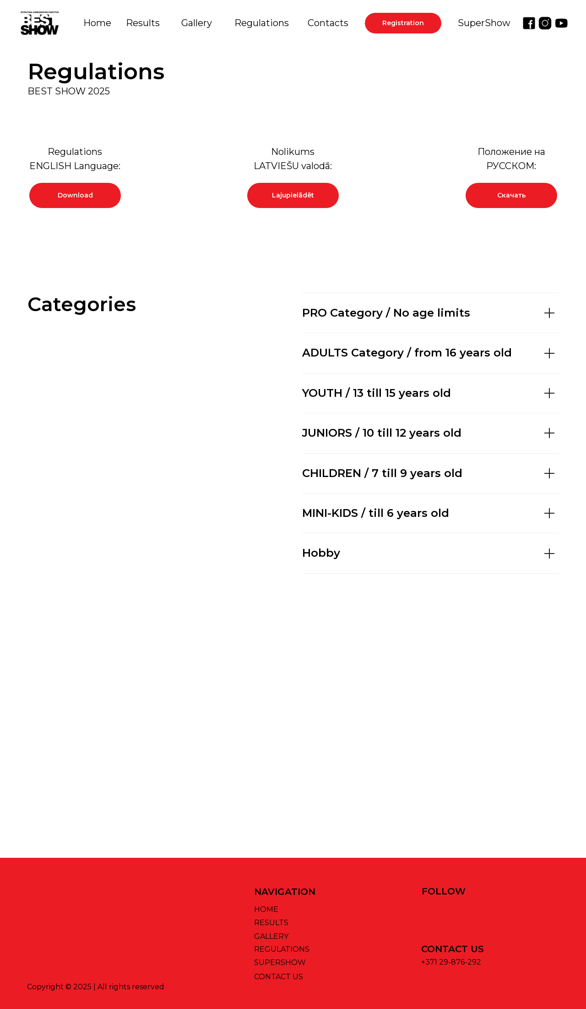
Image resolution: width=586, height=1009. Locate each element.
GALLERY (271, 936)
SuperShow (484, 22)
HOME (266, 909)
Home (97, 22)
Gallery (196, 22)
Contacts (328, 22)
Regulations (261, 22)
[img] (529, 23)
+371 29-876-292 (451, 962)
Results (143, 22)
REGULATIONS (281, 949)
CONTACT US (278, 976)
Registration (403, 23)
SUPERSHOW (280, 962)
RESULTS (271, 922)
